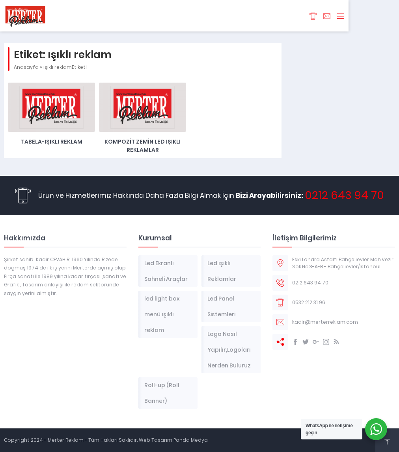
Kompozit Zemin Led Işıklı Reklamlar (142, 146)
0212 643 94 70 (344, 195)
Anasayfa (26, 67)
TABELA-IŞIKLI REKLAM (51, 142)
